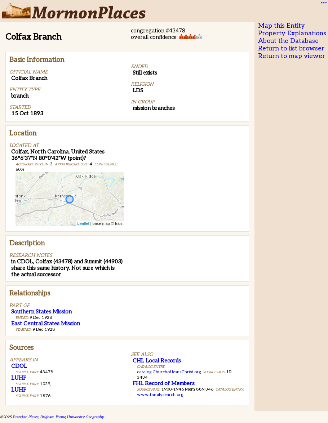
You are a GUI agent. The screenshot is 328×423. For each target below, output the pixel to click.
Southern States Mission (41, 311)
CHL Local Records (157, 360)
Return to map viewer (291, 56)
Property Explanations (292, 33)
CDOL (19, 366)
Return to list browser (291, 48)
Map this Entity (281, 26)
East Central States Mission (45, 323)
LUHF (18, 378)
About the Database (288, 41)
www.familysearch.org (160, 394)
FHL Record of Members (164, 383)
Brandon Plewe (25, 417)
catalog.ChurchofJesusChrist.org (169, 372)
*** (323, 4)
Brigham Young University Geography (72, 417)
